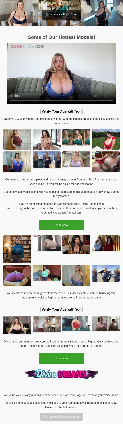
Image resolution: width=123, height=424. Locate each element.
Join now (61, 225)
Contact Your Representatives (62, 416)
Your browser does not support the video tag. (61, 73)
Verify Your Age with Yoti (61, 111)
